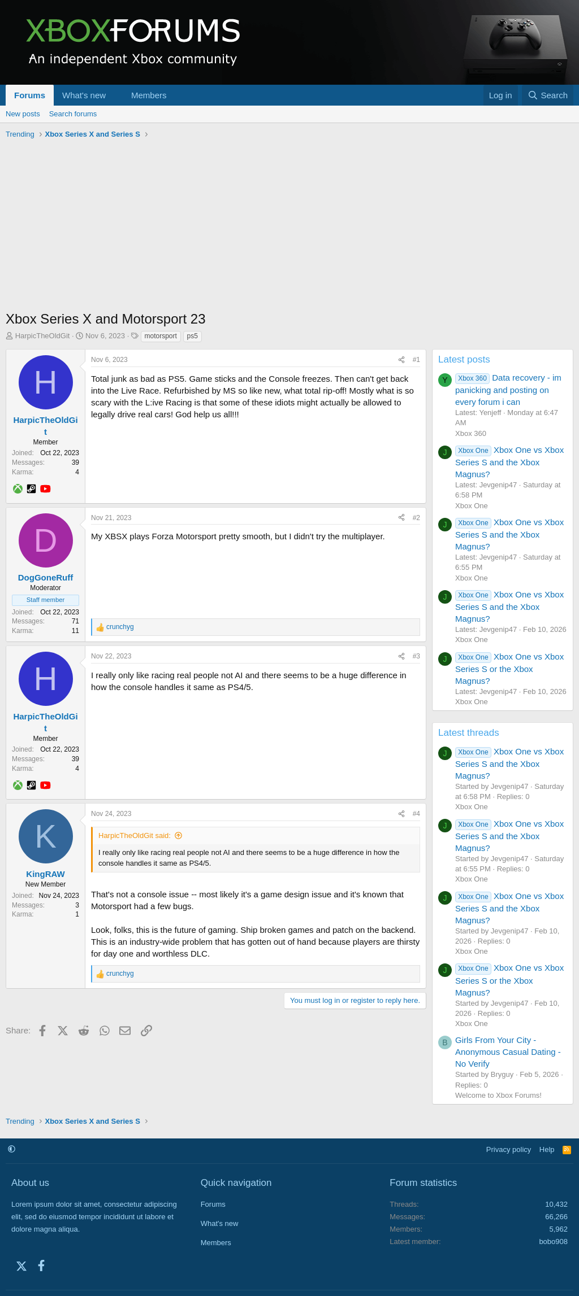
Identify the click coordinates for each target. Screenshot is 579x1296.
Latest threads (468, 732)
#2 (416, 518)
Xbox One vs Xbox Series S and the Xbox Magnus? (509, 462)
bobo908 (553, 1241)
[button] (115, 95)
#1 (416, 360)
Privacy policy (508, 1149)
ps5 (192, 336)
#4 (416, 814)
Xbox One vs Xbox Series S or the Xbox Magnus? (509, 669)
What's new (84, 95)
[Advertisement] (289, 228)
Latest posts (464, 359)
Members (149, 95)
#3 (416, 656)
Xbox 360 (470, 433)
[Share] (401, 360)
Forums (29, 95)
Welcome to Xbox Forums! (498, 1095)
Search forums (73, 114)
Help (547, 1149)
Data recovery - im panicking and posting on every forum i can (508, 390)
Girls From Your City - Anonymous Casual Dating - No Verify (508, 1051)
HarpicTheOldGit (42, 335)
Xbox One (471, 505)
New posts (23, 114)
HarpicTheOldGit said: (134, 835)
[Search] (547, 95)
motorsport (161, 336)
